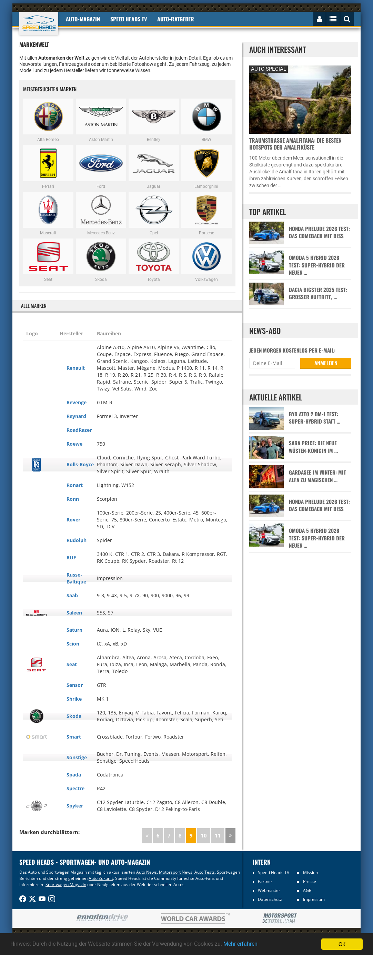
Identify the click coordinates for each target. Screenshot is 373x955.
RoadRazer (79, 430)
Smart (74, 736)
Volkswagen (206, 260)
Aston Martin (101, 120)
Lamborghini (206, 167)
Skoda (101, 260)
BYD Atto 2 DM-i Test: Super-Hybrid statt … (314, 417)
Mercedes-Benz (101, 213)
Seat (48, 260)
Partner (265, 881)
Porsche (206, 213)
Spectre (75, 788)
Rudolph (77, 540)
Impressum (314, 899)
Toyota (154, 260)
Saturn (74, 630)
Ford (101, 167)
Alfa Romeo (48, 120)
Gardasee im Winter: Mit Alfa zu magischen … (317, 476)
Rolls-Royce (80, 464)
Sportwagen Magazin (66, 884)
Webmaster (269, 890)
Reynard (76, 416)
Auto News (146, 872)
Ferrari (48, 167)
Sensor (75, 685)
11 (218, 835)
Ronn (73, 499)
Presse (309, 881)
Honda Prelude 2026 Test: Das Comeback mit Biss (319, 232)
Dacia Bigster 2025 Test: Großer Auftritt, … (318, 293)
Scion (73, 643)
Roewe (74, 443)
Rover (73, 519)
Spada (74, 774)
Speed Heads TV (273, 872)
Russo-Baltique (76, 578)
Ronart (75, 485)
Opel (154, 213)
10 (204, 835)
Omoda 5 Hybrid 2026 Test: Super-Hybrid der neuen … (317, 265)
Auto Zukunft (101, 878)
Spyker (75, 805)
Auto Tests (204, 872)
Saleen (74, 612)
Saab (72, 595)
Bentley (154, 120)
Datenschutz (270, 899)
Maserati (48, 213)
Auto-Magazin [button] (83, 19)
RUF (71, 557)
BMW (206, 120)
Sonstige (77, 757)
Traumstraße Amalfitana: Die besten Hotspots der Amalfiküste (295, 143)
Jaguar (154, 167)
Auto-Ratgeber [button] (175, 19)
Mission (310, 872)
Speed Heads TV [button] (128, 19)
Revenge (77, 402)
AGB (307, 890)
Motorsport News (175, 872)
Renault (76, 368)
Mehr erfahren (257, 944)
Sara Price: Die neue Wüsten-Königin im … (313, 446)
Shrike (74, 698)
